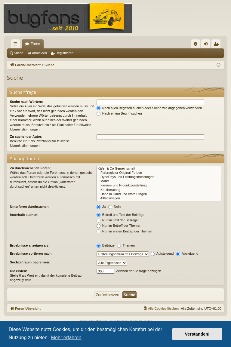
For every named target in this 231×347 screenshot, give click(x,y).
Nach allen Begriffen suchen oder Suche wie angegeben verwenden (149, 108)
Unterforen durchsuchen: (30, 206)
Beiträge (106, 245)
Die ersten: (18, 271)
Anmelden (39, 53)
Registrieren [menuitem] (217, 45)
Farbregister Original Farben (158, 173)
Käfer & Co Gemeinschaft (158, 169)
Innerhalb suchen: (24, 214)
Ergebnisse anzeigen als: (29, 245)
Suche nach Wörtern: (26, 101)
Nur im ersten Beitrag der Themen (124, 231)
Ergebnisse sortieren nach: (31, 253)
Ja (101, 206)
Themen (126, 245)
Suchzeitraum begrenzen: (30, 262)
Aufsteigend (162, 253)
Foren (35, 44)
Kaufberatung (158, 190)
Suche (18, 53)
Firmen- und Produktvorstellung (158, 185)
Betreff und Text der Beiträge (120, 214)
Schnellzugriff (16, 45)
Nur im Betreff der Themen (119, 225)
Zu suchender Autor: (26, 136)
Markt (158, 181)
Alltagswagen (158, 198)
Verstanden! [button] (197, 334)
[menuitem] (195, 43)
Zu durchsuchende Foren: (30, 168)
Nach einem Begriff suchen (119, 113)
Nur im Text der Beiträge (117, 220)
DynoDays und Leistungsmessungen (158, 177)
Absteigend (187, 253)
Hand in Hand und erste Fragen (158, 194)
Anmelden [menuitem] (207, 45)
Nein (114, 206)
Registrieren (64, 53)
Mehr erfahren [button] (66, 337)
